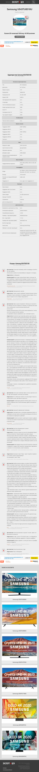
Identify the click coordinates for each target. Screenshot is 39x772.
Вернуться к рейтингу (19, 37)
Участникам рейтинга (7, 769)
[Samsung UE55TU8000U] (19, 615)
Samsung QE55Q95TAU (19, 725)
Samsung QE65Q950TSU (19, 756)
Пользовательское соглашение (23, 765)
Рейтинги (8, 2)
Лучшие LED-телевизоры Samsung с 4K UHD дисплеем (19, 33)
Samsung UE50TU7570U (19, 662)
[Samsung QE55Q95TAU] (19, 709)
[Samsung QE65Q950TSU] (19, 741)
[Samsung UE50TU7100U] (19, 678)
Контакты (28, 764)
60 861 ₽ (27, 42)
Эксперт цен (18, 2)
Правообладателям (26, 768)
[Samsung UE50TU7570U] (19, 647)
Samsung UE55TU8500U (19, 599)
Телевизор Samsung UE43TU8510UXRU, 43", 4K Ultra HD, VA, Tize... (14, 42)
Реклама (5, 768)
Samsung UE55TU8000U (19, 631)
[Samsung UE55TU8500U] (19, 584)
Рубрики (28, 2)
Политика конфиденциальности (24, 766)
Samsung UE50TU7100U (19, 693)
